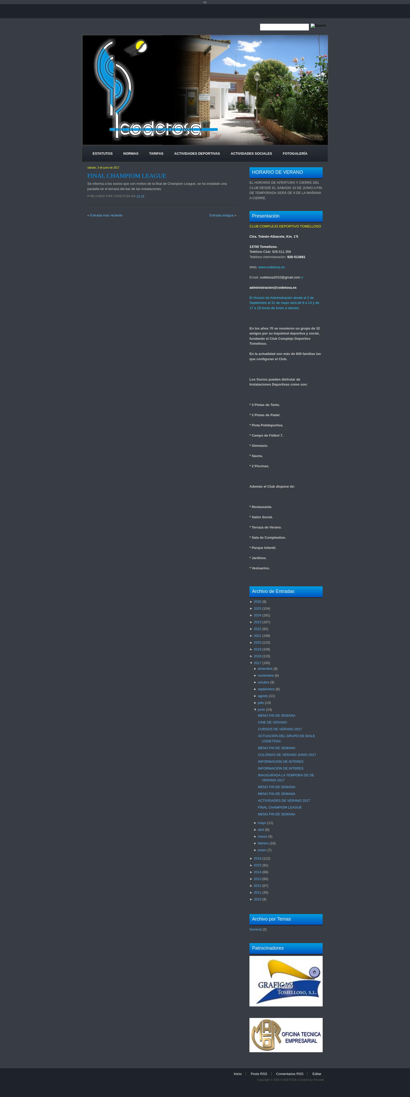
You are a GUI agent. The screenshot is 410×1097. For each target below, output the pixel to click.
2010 (257, 899)
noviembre (266, 675)
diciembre (265, 669)
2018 (257, 656)
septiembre (266, 689)
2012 (257, 886)
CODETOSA (288, 1079)
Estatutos (103, 153)
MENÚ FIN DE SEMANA (276, 715)
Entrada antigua (221, 215)
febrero (263, 843)
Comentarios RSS (289, 1074)
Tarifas (156, 153)
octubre (263, 682)
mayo (262, 823)
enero (262, 850)
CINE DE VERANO (272, 722)
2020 (257, 642)
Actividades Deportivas (197, 153)
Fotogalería (295, 153)
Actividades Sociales (251, 153)
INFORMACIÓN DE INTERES (280, 762)
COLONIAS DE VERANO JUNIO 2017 (287, 755)
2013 (257, 879)
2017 (257, 663)
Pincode (319, 1079)
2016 (257, 858)
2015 (257, 865)
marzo (262, 836)
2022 (257, 629)
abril (261, 830)
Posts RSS (259, 1074)
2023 (257, 622)
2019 (257, 649)
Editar (316, 1074)
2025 (257, 608)
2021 (257, 636)
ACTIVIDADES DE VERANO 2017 (284, 801)
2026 (257, 602)
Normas (131, 153)
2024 (257, 615)
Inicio (238, 1074)
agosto (263, 696)
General (255, 929)
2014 (257, 872)
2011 (257, 892)
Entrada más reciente (106, 215)
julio (261, 703)
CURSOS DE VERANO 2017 (280, 729)
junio (261, 709)
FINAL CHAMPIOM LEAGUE (126, 175)
